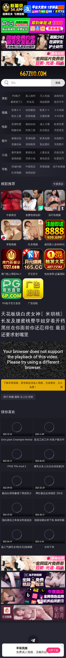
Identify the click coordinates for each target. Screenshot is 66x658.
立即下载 (53, 650)
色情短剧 (30, 172)
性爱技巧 (59, 158)
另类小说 (30, 158)
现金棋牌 (45, 101)
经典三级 (30, 130)
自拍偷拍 (30, 110)
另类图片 (59, 144)
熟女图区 (45, 144)
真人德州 (30, 95)
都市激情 (16, 152)
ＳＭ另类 (59, 116)
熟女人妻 (16, 116)
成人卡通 (45, 124)
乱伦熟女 (45, 130)
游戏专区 (59, 95)
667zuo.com (33, 73)
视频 (4, 112)
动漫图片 (59, 138)
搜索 (57, 82)
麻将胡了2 (16, 101)
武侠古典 (59, 152)
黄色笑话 (45, 158)
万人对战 (45, 95)
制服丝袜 (16, 130)
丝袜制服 (30, 116)
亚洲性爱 (16, 124)
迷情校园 (16, 158)
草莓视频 (45, 166)
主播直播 (45, 116)
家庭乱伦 (30, 152)
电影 (4, 127)
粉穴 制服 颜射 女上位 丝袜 (18, 396)
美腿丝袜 (16, 144)
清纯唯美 (30, 144)
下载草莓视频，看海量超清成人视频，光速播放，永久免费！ (33, 385)
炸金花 (30, 101)
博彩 (4, 98)
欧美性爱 (59, 124)
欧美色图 (45, 138)
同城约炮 (16, 166)
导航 (4, 169)
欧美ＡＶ (45, 110)
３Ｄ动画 (59, 110)
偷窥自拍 (16, 138)
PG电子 (16, 95)
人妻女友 (45, 152)
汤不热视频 (59, 166)
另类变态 (59, 130)
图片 (4, 141)
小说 (4, 155)
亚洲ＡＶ (16, 110)
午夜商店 (30, 166)
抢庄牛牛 (59, 101)
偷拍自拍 (30, 124)
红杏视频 (16, 172)
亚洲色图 (30, 138)
